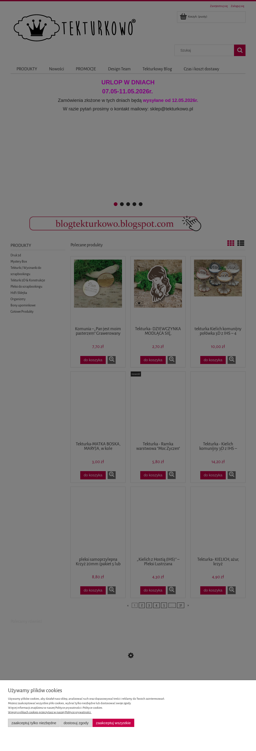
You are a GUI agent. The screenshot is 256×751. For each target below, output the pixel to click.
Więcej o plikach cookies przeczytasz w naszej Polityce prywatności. (50, 712)
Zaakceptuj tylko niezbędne (34, 723)
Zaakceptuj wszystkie (113, 723)
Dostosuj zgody (76, 723)
